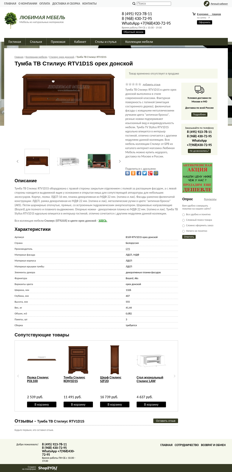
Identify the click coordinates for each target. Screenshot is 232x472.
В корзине (209, 14)
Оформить (204, 22)
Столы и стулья (105, 42)
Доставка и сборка (66, 3)
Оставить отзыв (165, 420)
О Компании (27, 3)
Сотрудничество (187, 445)
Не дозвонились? (199, 150)
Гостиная (15, 42)
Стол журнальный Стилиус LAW (150, 379)
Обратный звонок (133, 32)
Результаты (210, 199)
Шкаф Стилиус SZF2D (110, 379)
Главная (10, 3)
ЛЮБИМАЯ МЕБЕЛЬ (42, 17)
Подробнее (199, 114)
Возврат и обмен (213, 445)
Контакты (89, 3)
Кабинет (80, 42)
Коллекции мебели (139, 42)
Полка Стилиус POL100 (38, 379)
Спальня (36, 42)
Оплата (44, 3)
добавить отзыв (151, 84)
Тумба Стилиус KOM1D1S (74, 379)
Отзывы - (49, 420)
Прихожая (58, 42)
